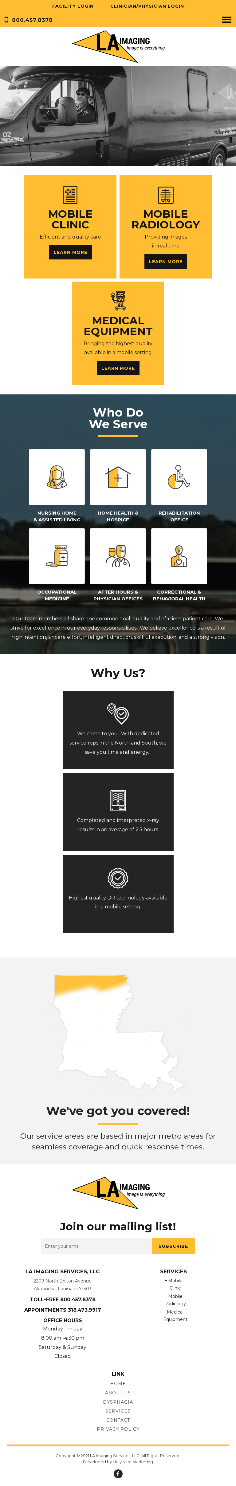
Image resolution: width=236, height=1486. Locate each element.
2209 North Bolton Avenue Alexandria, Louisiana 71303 (62, 1284)
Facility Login (73, 6)
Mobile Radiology (175, 1300)
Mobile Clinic (175, 1284)
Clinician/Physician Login (147, 6)
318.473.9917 (84, 1310)
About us (118, 1393)
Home (118, 1383)
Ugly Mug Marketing (133, 1461)
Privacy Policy (118, 1429)
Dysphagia (118, 1402)
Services (118, 1411)
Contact (118, 1420)
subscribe (173, 1246)
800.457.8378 (32, 20)
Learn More (70, 252)
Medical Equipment (175, 1315)
